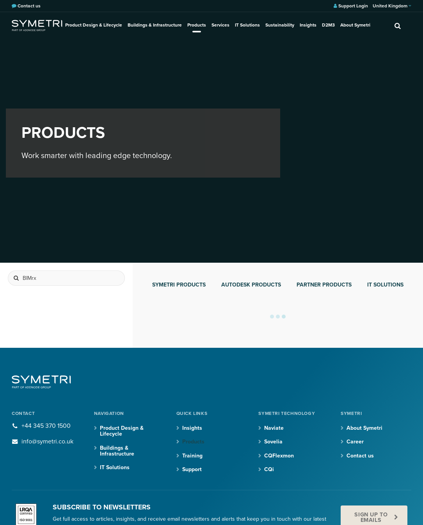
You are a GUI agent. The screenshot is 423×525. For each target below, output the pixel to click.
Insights (308, 25)
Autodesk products (251, 284)
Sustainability (279, 25)
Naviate (274, 428)
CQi (269, 469)
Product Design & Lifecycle (93, 25)
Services (220, 25)
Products (196, 25)
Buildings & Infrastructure (155, 25)
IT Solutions (247, 25)
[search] (397, 25)
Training (192, 455)
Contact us (360, 455)
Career (355, 441)
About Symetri (355, 25)
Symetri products (179, 284)
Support (192, 469)
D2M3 (328, 25)
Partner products (324, 284)
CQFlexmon (279, 455)
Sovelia (273, 441)
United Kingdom (392, 6)
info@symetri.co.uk (47, 441)
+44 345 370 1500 (46, 426)
